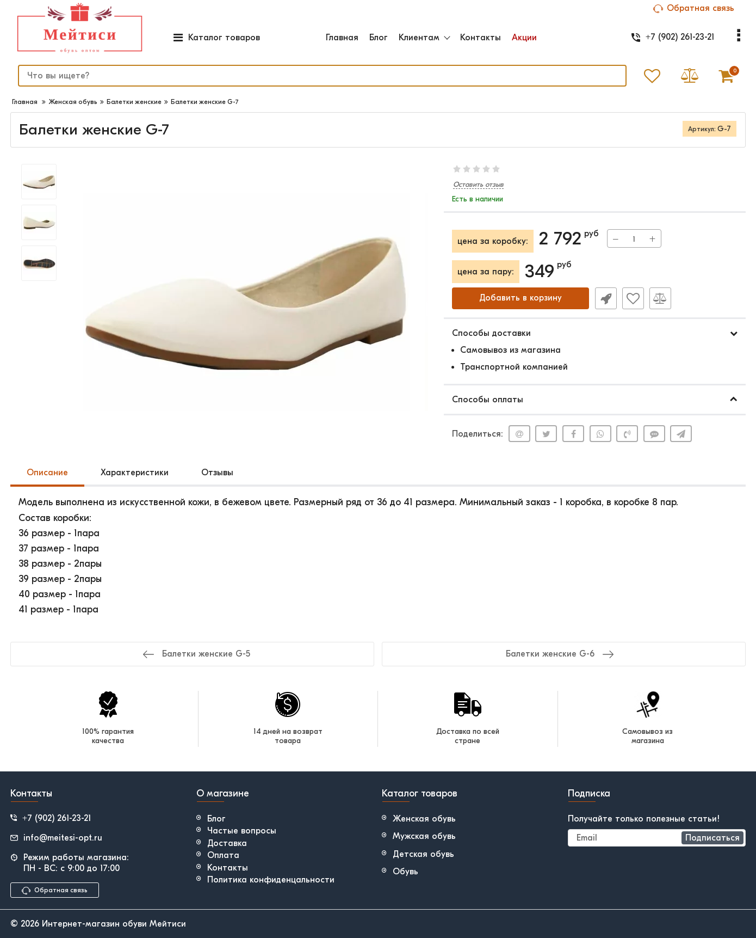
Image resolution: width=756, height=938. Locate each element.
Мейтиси (168, 924)
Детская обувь (423, 854)
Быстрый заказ (605, 298)
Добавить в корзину (520, 298)
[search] (321, 76)
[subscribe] (657, 838)
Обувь (405, 871)
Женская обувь (424, 819)
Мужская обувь (424, 836)
